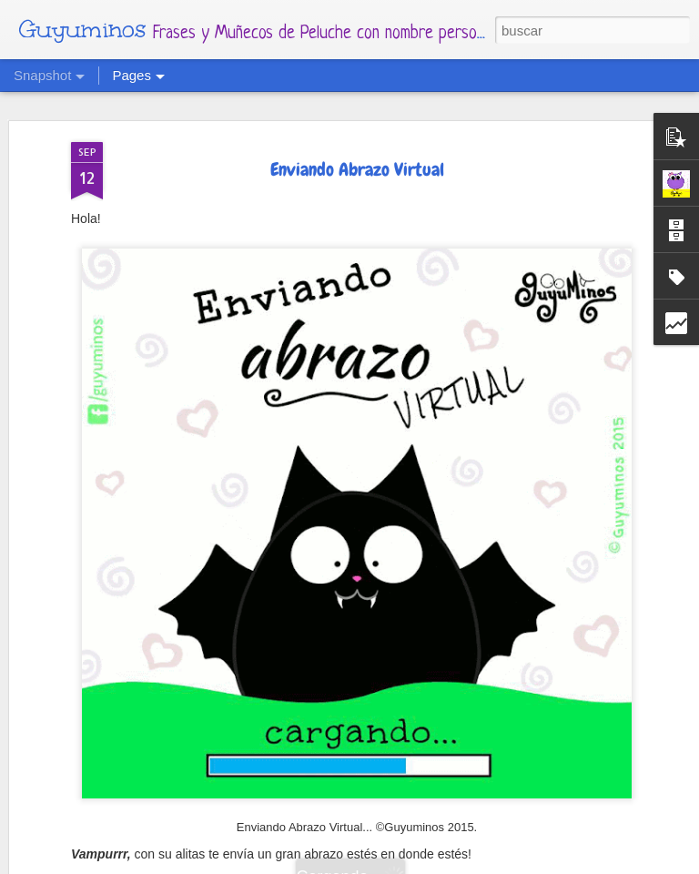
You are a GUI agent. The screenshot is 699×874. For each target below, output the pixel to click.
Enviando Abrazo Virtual (357, 130)
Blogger (461, 863)
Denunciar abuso (528, 863)
